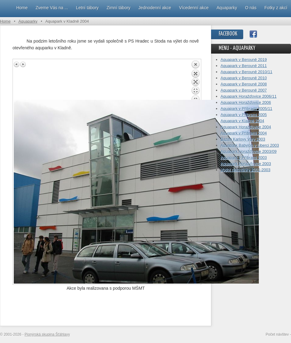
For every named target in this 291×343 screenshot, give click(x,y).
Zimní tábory (118, 7)
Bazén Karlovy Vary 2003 (243, 139)
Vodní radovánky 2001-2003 (245, 170)
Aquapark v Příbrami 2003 (244, 157)
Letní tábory (87, 7)
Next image (23, 64)
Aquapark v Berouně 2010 (244, 78)
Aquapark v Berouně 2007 (244, 90)
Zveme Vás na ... (52, 7)
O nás (250, 7)
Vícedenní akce (194, 7)
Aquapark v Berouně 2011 (244, 65)
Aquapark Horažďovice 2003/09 (249, 151)
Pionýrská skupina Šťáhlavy (47, 334)
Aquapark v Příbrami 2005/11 (246, 108)
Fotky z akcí (275, 7)
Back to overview (195, 80)
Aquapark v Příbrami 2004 (244, 133)
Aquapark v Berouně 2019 (244, 59)
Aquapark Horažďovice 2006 (246, 102)
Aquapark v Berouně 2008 (244, 84)
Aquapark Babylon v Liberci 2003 (250, 145)
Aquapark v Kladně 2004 (242, 121)
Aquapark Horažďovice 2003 (246, 163)
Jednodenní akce (154, 7)
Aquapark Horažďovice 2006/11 (249, 96)
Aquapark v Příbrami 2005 (244, 114)
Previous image (17, 64)
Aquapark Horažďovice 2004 (246, 127)
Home (22, 7)
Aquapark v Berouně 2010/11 (246, 72)
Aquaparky (227, 7)
